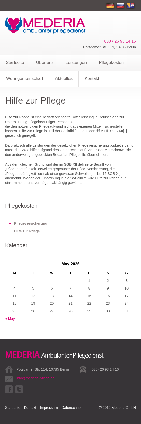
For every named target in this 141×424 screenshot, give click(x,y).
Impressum (49, 407)
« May (10, 319)
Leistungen (76, 62)
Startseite (15, 62)
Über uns (45, 62)
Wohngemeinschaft (24, 78)
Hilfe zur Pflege (27, 231)
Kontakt (91, 78)
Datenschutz (71, 407)
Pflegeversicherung (30, 223)
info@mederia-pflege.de (35, 378)
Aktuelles (64, 78)
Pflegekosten (111, 62)
